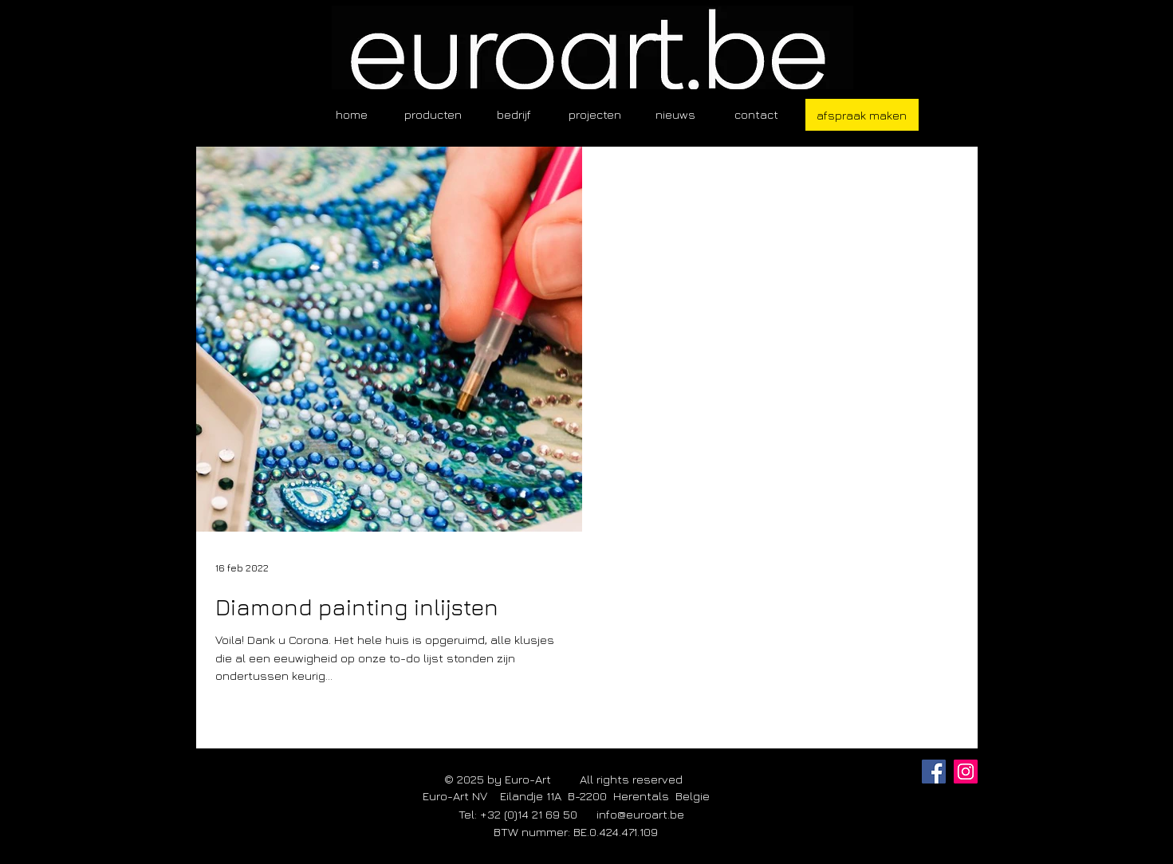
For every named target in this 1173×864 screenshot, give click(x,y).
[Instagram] (966, 771)
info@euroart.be (640, 814)
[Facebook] (934, 771)
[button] (433, 114)
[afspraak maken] (862, 115)
